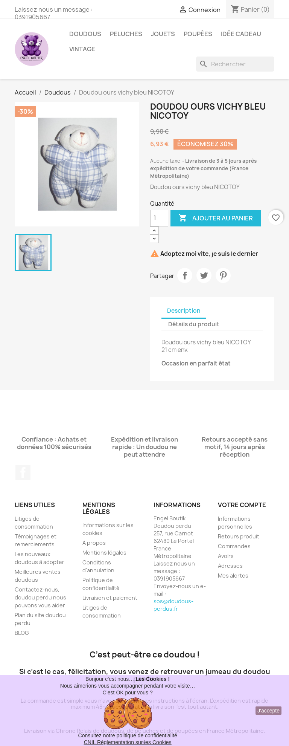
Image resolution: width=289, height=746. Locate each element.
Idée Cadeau (241, 34)
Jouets (163, 34)
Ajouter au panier (215, 218)
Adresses (230, 565)
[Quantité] (159, 218)
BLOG (22, 632)
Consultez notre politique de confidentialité (127, 735)
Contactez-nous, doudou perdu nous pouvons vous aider (40, 597)
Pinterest (223, 275)
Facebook (22, 472)
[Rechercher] (235, 64)
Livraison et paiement (109, 597)
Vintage (82, 49)
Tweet (203, 275)
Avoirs (226, 556)
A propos (94, 542)
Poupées (198, 34)
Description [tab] (184, 311)
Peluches (126, 34)
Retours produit (238, 536)
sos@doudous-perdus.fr (173, 605)
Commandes (234, 546)
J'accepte (268, 711)
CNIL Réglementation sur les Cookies (128, 742)
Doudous (85, 34)
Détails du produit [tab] (193, 324)
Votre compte (242, 505)
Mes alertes (233, 575)
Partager (184, 275)
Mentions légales (104, 552)
